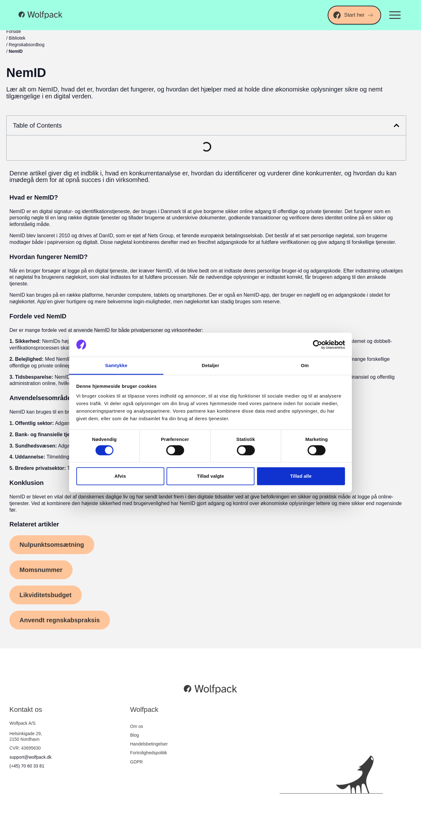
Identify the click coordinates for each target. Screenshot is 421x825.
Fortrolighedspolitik (148, 752)
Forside (13, 31)
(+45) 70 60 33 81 (26, 765)
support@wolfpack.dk (30, 757)
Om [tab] (305, 365)
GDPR (136, 761)
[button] (396, 125)
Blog (134, 735)
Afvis (120, 476)
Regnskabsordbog (27, 44)
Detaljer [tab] (210, 365)
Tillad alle (300, 476)
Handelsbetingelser (149, 743)
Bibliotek (17, 38)
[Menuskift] (394, 15)
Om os (136, 726)
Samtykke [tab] (116, 365)
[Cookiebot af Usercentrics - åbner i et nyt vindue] (317, 344)
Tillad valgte (210, 476)
